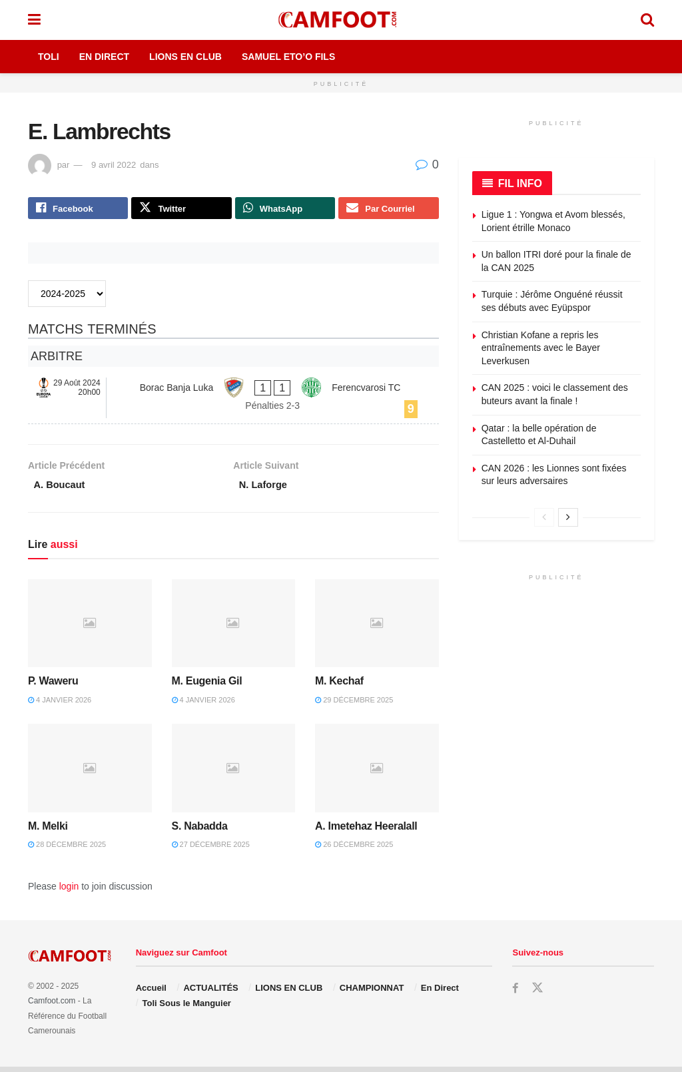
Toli (48, 56)
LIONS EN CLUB (288, 994)
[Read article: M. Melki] (90, 774)
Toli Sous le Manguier (187, 1008)
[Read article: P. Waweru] (90, 629)
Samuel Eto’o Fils (288, 56)
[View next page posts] (568, 517)
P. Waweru (53, 686)
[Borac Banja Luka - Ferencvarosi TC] (233, 401)
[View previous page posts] (544, 517)
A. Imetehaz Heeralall (366, 831)
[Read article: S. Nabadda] (234, 774)
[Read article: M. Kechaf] (377, 629)
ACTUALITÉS (210, 994)
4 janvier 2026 (59, 705)
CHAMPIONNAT (372, 994)
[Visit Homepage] (340, 20)
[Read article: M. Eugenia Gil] (234, 629)
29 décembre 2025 (354, 705)
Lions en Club (185, 56)
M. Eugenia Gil (207, 686)
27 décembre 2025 (211, 850)
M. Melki (48, 831)
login (69, 891)
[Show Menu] (34, 20)
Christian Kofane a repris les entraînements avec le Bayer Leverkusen (541, 348)
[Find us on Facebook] (515, 994)
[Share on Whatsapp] (285, 209)
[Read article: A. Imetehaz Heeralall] (377, 774)
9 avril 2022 (113, 165)
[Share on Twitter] (181, 209)
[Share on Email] (388, 209)
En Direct (104, 56)
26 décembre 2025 (354, 850)
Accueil (151, 994)
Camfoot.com (51, 1006)
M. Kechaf (339, 686)
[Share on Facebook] (78, 209)
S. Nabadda (200, 831)
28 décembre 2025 (67, 850)
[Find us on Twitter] (538, 994)
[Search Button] (647, 20)
